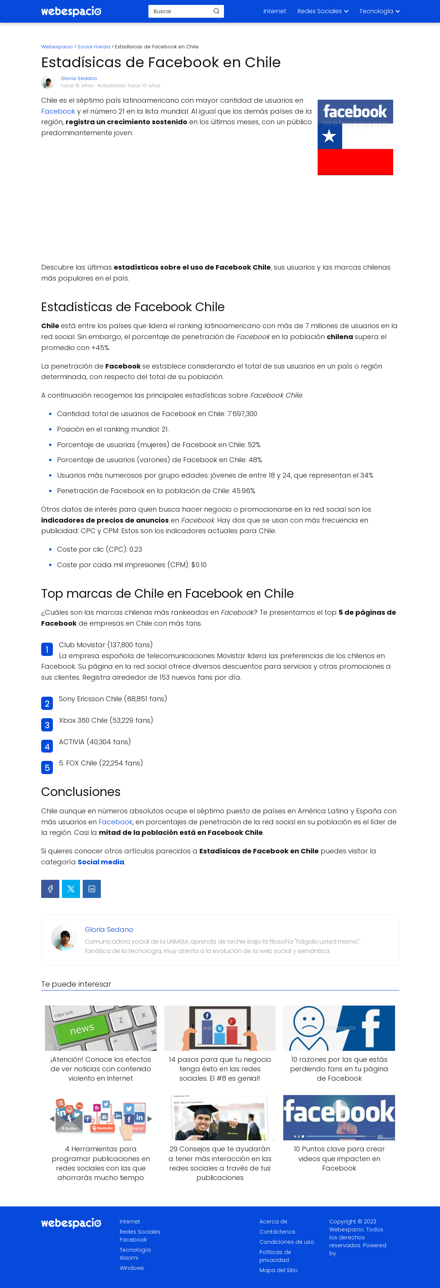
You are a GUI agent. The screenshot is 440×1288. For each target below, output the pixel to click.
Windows (132, 1268)
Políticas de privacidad (275, 1256)
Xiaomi (129, 1258)
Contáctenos (277, 1232)
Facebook (58, 111)
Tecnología (376, 11)
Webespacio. (347, 1229)
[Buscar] (216, 11)
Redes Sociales (320, 11)
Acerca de (273, 1221)
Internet (275, 11)
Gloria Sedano (79, 78)
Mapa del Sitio (278, 1270)
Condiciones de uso (286, 1242)
